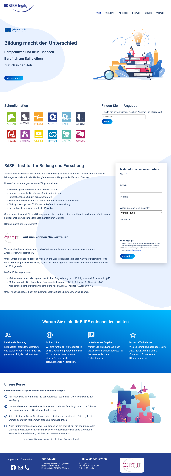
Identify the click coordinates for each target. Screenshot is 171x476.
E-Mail (123, 185)
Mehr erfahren (14, 78)
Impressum (13, 459)
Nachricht (125, 219)
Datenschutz (27, 459)
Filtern (107, 121)
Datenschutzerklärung (134, 250)
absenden (127, 256)
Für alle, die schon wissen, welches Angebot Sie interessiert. (132, 112)
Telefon (124, 196)
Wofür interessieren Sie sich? (135, 208)
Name (123, 174)
